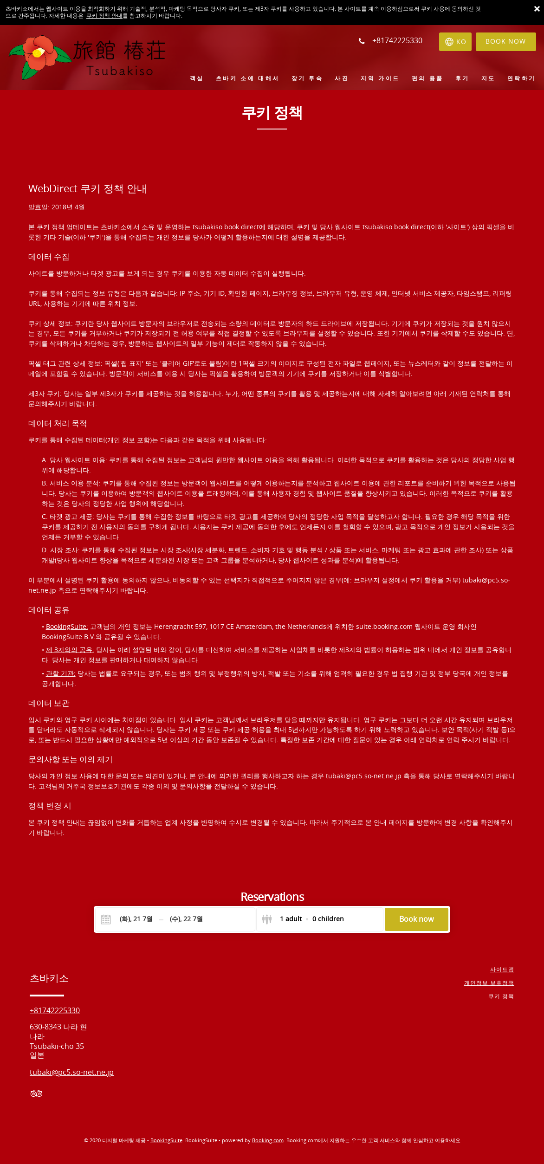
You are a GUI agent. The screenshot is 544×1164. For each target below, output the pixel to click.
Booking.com (268, 1141)
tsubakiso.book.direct (226, 227)
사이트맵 (502, 969)
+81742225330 (55, 1010)
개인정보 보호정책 (489, 983)
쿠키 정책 (501, 996)
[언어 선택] (455, 41)
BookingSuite (166, 1141)
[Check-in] (128, 919)
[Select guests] (302, 919)
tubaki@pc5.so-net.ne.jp (364, 776)
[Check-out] (186, 919)
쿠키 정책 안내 (104, 16)
